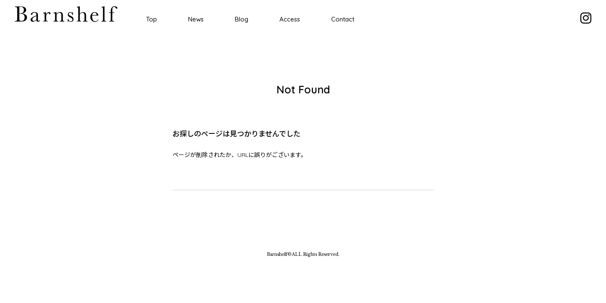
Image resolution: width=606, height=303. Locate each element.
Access (289, 19)
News (196, 19)
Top (151, 19)
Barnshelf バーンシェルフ (66, 14)
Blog (241, 19)
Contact (342, 19)
